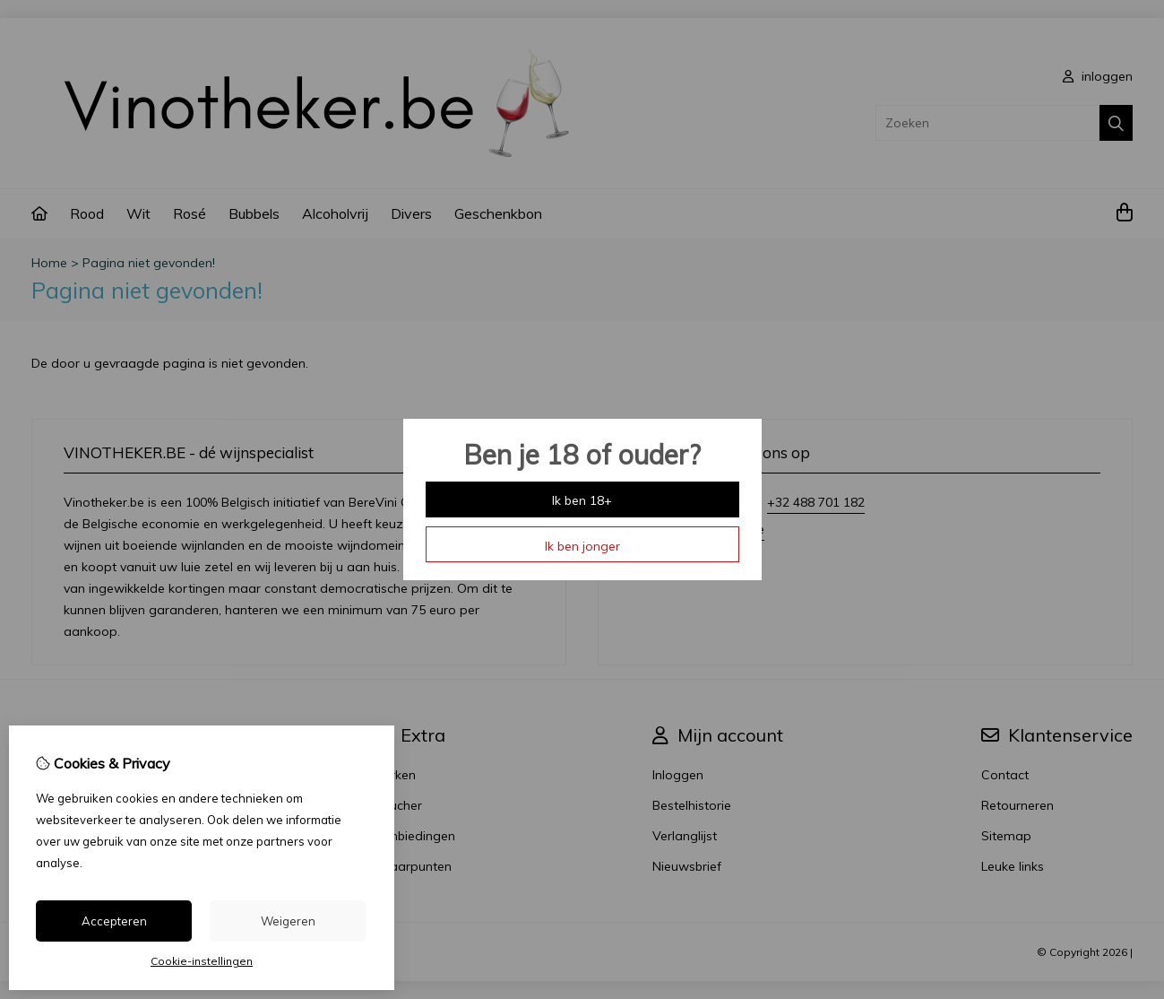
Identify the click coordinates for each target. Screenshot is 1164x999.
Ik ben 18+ (582, 500)
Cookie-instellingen (202, 961)
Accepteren (114, 921)
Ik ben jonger (582, 546)
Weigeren (288, 921)
